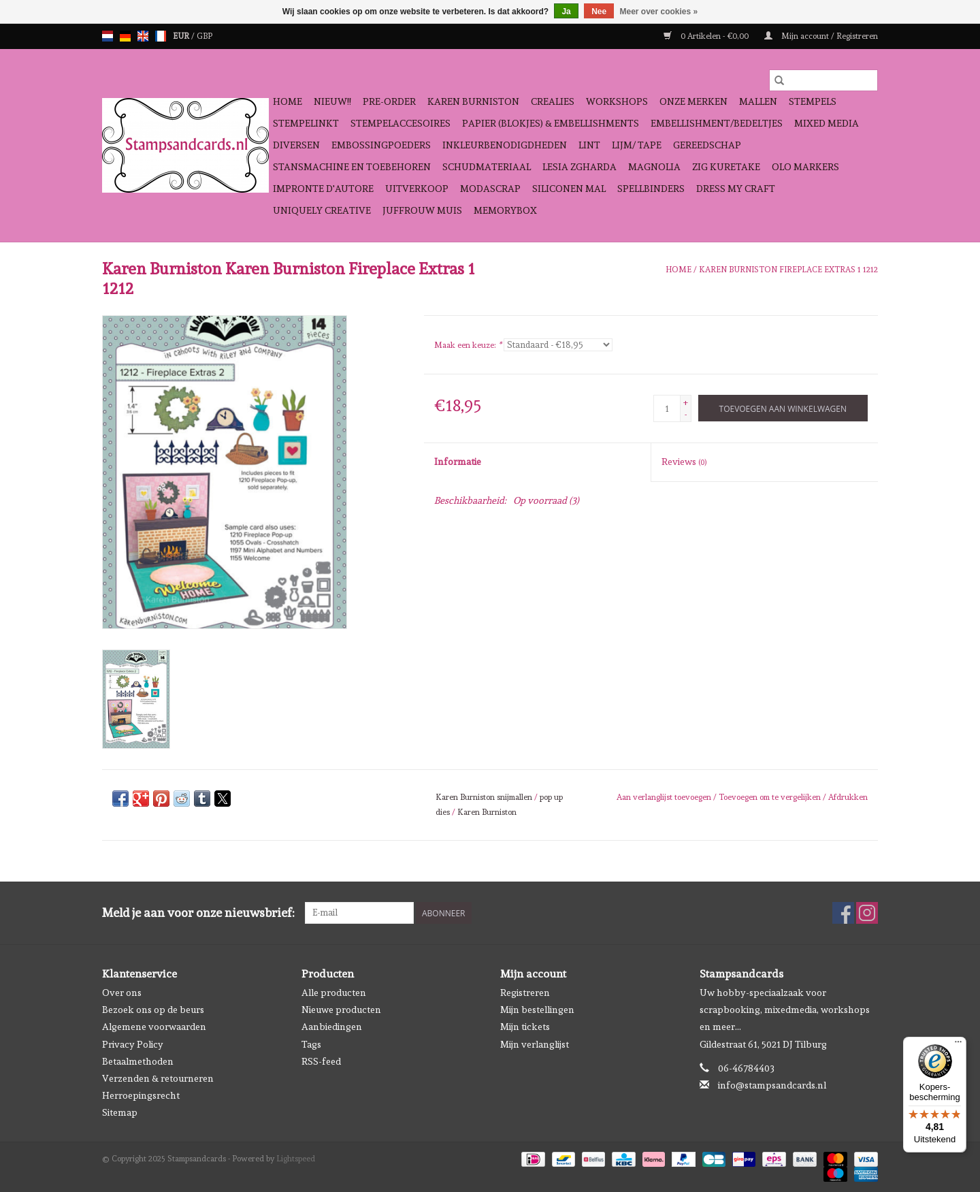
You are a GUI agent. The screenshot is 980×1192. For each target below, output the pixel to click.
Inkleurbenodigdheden (504, 145)
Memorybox (505, 210)
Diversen (296, 145)
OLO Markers (805, 166)
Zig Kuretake (726, 166)
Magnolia (654, 166)
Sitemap (119, 1112)
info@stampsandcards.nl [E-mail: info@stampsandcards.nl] (772, 1085)
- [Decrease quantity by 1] (686, 414)
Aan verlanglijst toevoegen (665, 797)
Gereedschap (707, 145)
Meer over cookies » (659, 11)
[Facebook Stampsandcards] (843, 913)
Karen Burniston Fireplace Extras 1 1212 (788, 269)
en (142, 36)
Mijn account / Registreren (821, 36)
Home (287, 101)
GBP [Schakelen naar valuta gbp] (204, 36)
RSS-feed (321, 1061)
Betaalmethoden (138, 1061)
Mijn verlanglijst (534, 1044)
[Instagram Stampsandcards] (867, 913)
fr (160, 36)
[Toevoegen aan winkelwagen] (783, 408)
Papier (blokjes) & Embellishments (550, 123)
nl (107, 36)
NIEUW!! (332, 101)
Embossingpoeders (381, 145)
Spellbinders (651, 188)
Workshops (617, 101)
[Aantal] (667, 408)
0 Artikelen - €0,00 (707, 36)
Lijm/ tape (637, 145)
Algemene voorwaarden (154, 1026)
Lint (589, 145)
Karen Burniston (473, 101)
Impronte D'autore (323, 188)
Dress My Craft (735, 188)
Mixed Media (826, 123)
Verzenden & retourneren (158, 1078)
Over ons (122, 992)
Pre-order (389, 101)
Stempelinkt (306, 123)
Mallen (758, 101)
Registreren (525, 992)
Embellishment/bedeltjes (717, 123)
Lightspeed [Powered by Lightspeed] (295, 1158)
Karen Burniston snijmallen (484, 797)
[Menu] (958, 1045)
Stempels (812, 101)
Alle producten (333, 992)
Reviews (684, 461)
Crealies (552, 101)
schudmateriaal (486, 166)
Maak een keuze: (468, 345)
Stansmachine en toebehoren (352, 166)
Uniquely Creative (322, 210)
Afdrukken (848, 797)
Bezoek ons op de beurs (153, 1009)
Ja (565, 11)
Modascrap (490, 188)
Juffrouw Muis (422, 210)
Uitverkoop (416, 188)
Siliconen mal (569, 188)
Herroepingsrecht (141, 1095)
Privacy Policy (132, 1044)
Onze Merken (693, 101)
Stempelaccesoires (400, 123)
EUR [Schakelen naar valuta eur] (182, 36)
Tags (311, 1044)
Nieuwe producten (341, 1009)
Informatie (457, 461)
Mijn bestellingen (537, 1009)
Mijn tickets (525, 1026)
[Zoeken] (823, 80)
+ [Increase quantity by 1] (685, 402)
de (125, 36)
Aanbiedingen (331, 1026)
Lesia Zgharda (579, 166)
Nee (598, 11)
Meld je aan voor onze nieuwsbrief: (198, 912)
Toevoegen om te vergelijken (771, 797)
